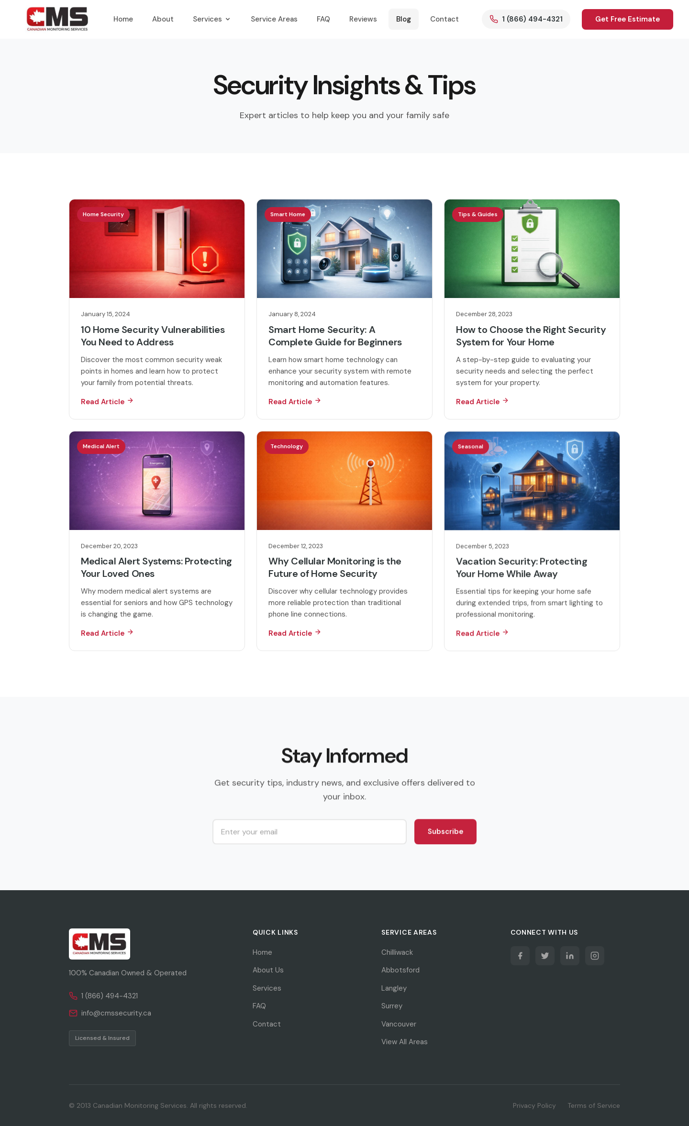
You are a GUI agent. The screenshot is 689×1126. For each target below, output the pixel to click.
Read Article (107, 402)
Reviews (363, 19)
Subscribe (445, 833)
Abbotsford (400, 970)
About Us (268, 970)
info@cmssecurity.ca (110, 1013)
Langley (394, 988)
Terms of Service (593, 1105)
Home (123, 19)
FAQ (323, 19)
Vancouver (398, 1024)
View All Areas (404, 1042)
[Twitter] (545, 955)
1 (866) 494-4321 (103, 996)
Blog (403, 19)
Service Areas (274, 19)
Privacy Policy (534, 1105)
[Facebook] (520, 955)
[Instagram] (594, 955)
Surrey (391, 1006)
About (163, 19)
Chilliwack (397, 952)
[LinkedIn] (569, 955)
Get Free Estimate (627, 19)
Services (212, 19)
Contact (444, 19)
